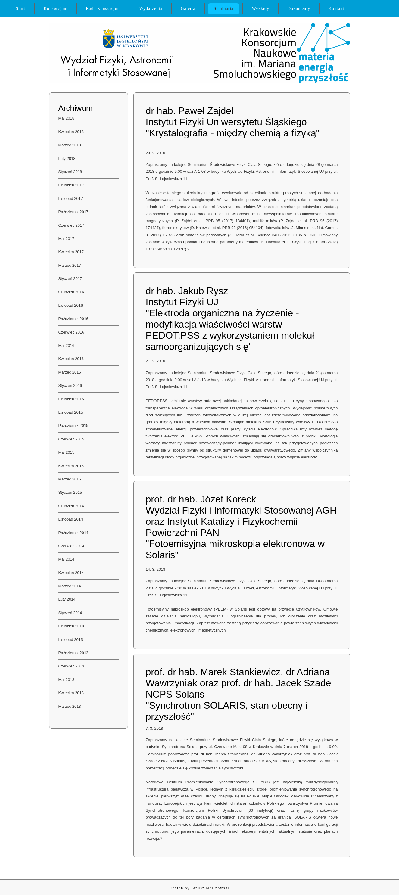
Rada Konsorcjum (103, 8)
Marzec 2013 (69, 706)
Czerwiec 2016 (71, 332)
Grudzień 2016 (71, 292)
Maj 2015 (66, 452)
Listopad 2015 (70, 412)
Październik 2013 (73, 653)
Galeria (188, 8)
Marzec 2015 (69, 479)
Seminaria (224, 8)
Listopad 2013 (70, 639)
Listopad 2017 (70, 198)
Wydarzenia (151, 8)
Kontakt (336, 8)
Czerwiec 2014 (71, 546)
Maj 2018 (66, 118)
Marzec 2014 (69, 586)
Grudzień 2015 (71, 399)
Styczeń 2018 (70, 171)
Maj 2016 (66, 345)
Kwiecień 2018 (71, 131)
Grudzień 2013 (71, 626)
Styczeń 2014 (70, 613)
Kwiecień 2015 (71, 466)
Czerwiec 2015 (71, 439)
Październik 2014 (73, 532)
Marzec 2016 (69, 372)
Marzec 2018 (69, 145)
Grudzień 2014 (71, 506)
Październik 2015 (73, 425)
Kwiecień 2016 (71, 358)
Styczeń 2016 (70, 385)
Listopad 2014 (70, 519)
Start (20, 8)
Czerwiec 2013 (71, 666)
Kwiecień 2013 (71, 693)
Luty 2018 (67, 158)
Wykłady (260, 8)
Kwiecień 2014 (71, 572)
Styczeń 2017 (70, 278)
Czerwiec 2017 (71, 225)
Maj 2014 (66, 559)
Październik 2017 (73, 212)
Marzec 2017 (69, 265)
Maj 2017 (66, 238)
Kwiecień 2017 (71, 252)
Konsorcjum (55, 8)
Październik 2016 (73, 318)
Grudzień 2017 (71, 185)
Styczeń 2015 (70, 492)
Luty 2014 (67, 599)
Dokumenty (299, 8)
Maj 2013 (66, 679)
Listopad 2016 (70, 305)
